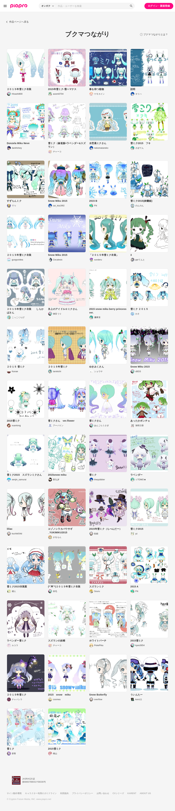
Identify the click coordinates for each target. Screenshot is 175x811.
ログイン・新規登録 (159, 5)
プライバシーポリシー (82, 793)
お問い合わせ (103, 793)
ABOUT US (145, 793)
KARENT (131, 793)
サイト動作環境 (14, 793)
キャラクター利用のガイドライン (41, 793)
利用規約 (64, 793)
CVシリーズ (118, 793)
